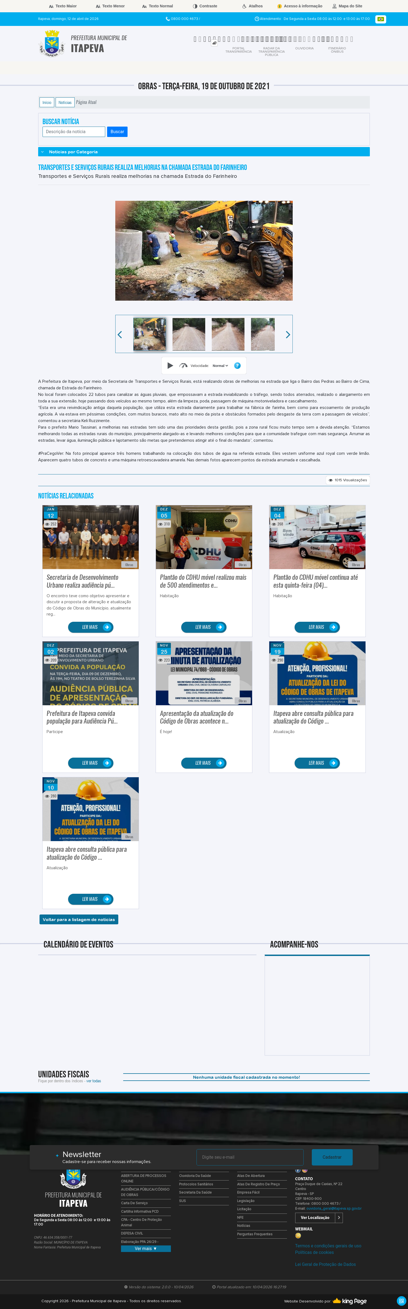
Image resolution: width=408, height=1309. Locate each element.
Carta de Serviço (134, 1203)
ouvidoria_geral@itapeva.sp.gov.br (333, 1209)
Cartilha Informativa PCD (140, 1212)
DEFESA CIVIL (132, 1233)
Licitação (244, 1209)
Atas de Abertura (251, 1176)
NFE (240, 1218)
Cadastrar (332, 1157)
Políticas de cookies (314, 1252)
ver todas (93, 1080)
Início (47, 102)
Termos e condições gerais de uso (328, 1245)
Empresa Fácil (248, 1192)
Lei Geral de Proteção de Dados (325, 1264)
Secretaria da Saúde (195, 1192)
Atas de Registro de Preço (258, 1184)
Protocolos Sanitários (196, 1184)
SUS (182, 1201)
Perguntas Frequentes (255, 1234)
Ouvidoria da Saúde (195, 1176)
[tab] (214, 43)
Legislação (246, 1201)
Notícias (65, 102)
